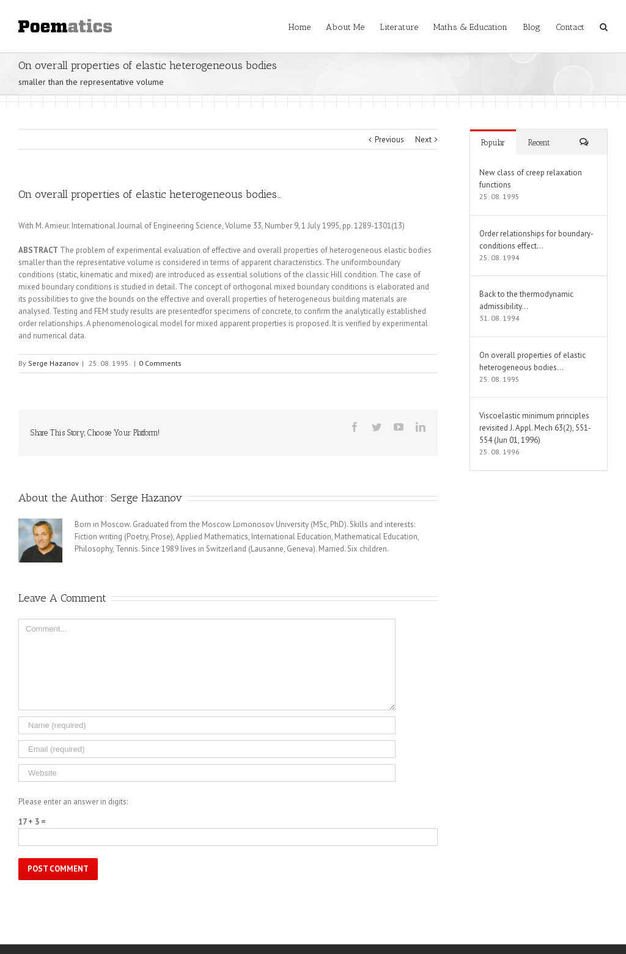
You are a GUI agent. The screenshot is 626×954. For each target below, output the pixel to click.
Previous (389, 139)
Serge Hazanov (53, 363)
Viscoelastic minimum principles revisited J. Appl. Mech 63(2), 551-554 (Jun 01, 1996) (535, 427)
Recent (539, 142)
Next (423, 139)
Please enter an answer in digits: (73, 801)
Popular (493, 142)
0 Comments (160, 363)
